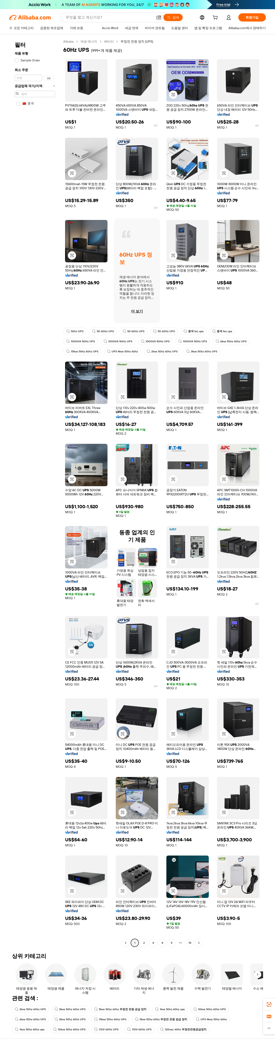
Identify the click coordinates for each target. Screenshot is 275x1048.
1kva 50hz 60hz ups (170, 1009)
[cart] (216, 18)
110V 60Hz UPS (106, 1029)
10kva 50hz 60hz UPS (209, 1009)
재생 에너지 (88, 41)
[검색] (173, 17)
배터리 (109, 41)
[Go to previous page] (125, 943)
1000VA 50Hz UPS (80, 341)
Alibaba (68, 41)
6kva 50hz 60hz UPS (231, 341)
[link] (269, 1004)
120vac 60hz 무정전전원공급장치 (183, 1029)
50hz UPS (74, 331)
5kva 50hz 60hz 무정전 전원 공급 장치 (120, 1009)
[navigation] (35, 493)
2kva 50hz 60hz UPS (162, 351)
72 (189, 942)
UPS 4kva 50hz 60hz (122, 351)
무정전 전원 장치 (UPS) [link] (137, 41)
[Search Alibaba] (109, 17)
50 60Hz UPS (103, 331)
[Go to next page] (199, 943)
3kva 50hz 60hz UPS (201, 351)
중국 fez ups (194, 331)
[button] (159, 17)
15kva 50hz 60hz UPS (82, 351)
